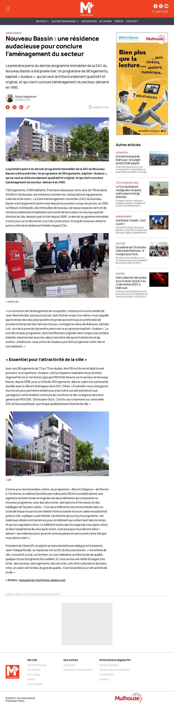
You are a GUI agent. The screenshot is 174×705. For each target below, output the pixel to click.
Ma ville (32, 660)
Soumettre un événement (77, 669)
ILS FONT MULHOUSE (64, 21)
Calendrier (69, 665)
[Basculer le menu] (8, 9)
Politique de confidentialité (114, 669)
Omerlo (21, 700)
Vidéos (119, 21)
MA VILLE (42, 21)
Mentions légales (109, 665)
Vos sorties (89, 21)
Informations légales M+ (115, 660)
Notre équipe (34, 684)
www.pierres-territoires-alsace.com (42, 580)
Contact (132, 21)
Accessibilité (106, 674)
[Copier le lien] (28, 107)
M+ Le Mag (105, 21)
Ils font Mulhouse (37, 665)
